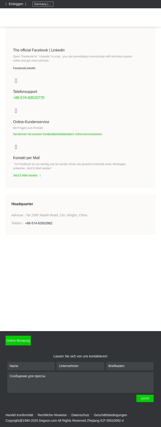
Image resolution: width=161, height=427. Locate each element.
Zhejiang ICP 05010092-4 (105, 420)
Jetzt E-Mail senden (28, 175)
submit (145, 398)
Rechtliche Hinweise (52, 415)
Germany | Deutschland (43, 4)
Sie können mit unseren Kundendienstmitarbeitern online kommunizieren (57, 134)
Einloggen (15, 4)
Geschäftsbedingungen (110, 415)
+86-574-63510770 (28, 98)
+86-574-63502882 (39, 223)
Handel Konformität (19, 415)
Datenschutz (80, 415)
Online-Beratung (18, 340)
